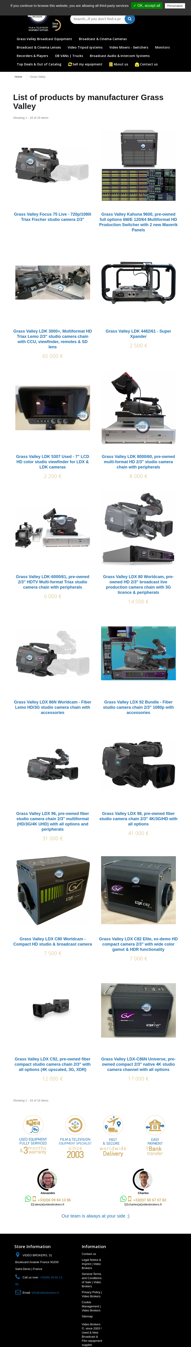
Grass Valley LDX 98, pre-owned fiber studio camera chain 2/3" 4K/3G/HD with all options (138, 818)
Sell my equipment (87, 64)
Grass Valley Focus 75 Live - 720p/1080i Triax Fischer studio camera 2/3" (52, 217)
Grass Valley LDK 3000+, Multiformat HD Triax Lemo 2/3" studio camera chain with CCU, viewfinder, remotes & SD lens (52, 339)
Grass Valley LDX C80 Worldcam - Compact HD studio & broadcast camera (52, 941)
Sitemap (87, 1316)
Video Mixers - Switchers (128, 47)
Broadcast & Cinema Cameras (103, 39)
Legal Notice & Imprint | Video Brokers (91, 1264)
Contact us (149, 64)
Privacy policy (98, 11)
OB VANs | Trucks (69, 56)
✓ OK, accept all (146, 6)
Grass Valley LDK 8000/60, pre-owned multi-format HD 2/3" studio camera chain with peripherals (138, 461)
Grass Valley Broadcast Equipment (44, 39)
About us (121, 64)
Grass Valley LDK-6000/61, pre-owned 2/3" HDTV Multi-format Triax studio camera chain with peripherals (52, 581)
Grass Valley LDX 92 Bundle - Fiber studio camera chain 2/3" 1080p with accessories (138, 707)
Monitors (162, 47)
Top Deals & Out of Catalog (39, 64)
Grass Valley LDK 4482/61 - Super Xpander (138, 334)
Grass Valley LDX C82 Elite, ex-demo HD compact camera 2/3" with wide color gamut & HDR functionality (138, 944)
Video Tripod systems (85, 47)
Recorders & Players (32, 56)
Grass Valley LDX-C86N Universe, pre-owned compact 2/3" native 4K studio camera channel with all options (138, 1064)
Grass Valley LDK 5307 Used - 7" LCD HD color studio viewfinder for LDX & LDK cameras (52, 461)
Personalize (175, 6)
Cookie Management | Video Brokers (91, 1306)
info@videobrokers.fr (45, 1292)
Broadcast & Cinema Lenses (39, 47)
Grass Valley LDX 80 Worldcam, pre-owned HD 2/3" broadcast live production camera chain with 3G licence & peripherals (138, 584)
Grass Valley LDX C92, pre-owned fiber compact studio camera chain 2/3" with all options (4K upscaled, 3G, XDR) (53, 1064)
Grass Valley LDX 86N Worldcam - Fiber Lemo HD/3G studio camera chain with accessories (52, 707)
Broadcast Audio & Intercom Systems (120, 56)
